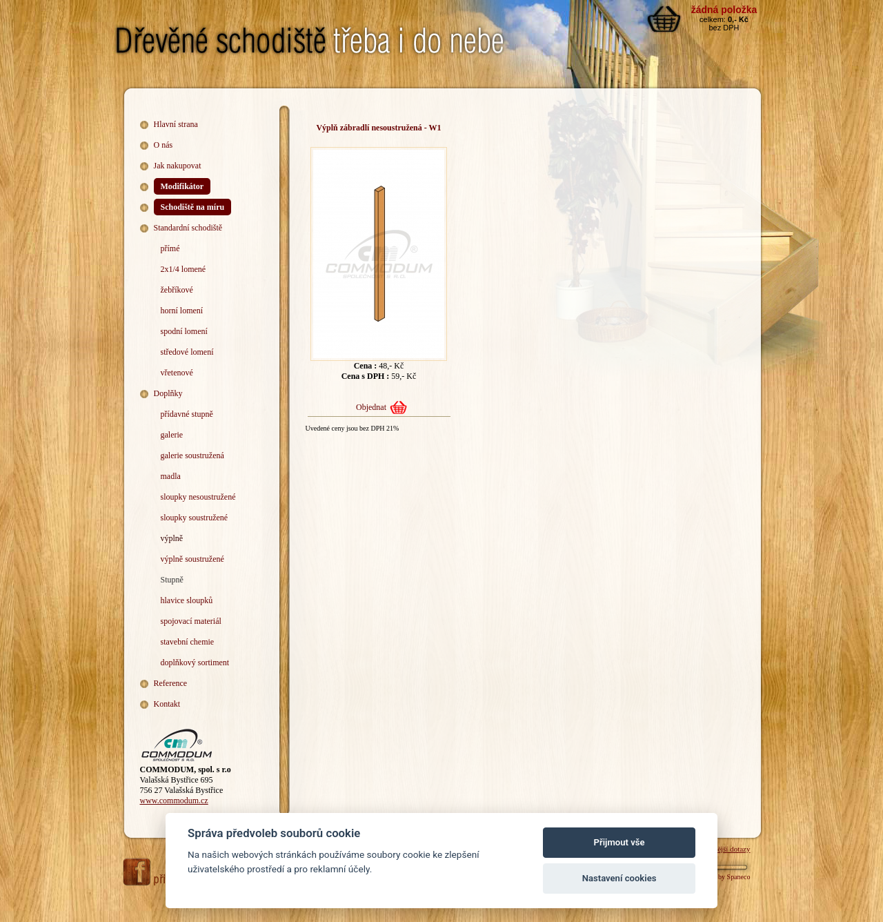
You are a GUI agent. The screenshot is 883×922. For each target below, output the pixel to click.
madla (171, 476)
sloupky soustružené (194, 517)
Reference (171, 683)
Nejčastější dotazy (722, 849)
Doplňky (168, 393)
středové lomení (187, 352)
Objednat (371, 407)
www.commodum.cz (174, 800)
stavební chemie (188, 642)
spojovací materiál (191, 621)
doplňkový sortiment (195, 662)
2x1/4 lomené (183, 269)
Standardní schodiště (188, 228)
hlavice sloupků (187, 600)
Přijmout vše (619, 842)
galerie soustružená (192, 455)
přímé (170, 248)
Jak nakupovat (177, 165)
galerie (172, 435)
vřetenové (177, 372)
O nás (163, 145)
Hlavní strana (176, 124)
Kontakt (167, 704)
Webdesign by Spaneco (718, 877)
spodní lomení (184, 331)
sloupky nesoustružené (198, 497)
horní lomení (182, 310)
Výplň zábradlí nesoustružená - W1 (378, 128)
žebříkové (177, 290)
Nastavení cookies (619, 878)
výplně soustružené (192, 559)
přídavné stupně (187, 414)
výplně (172, 538)
